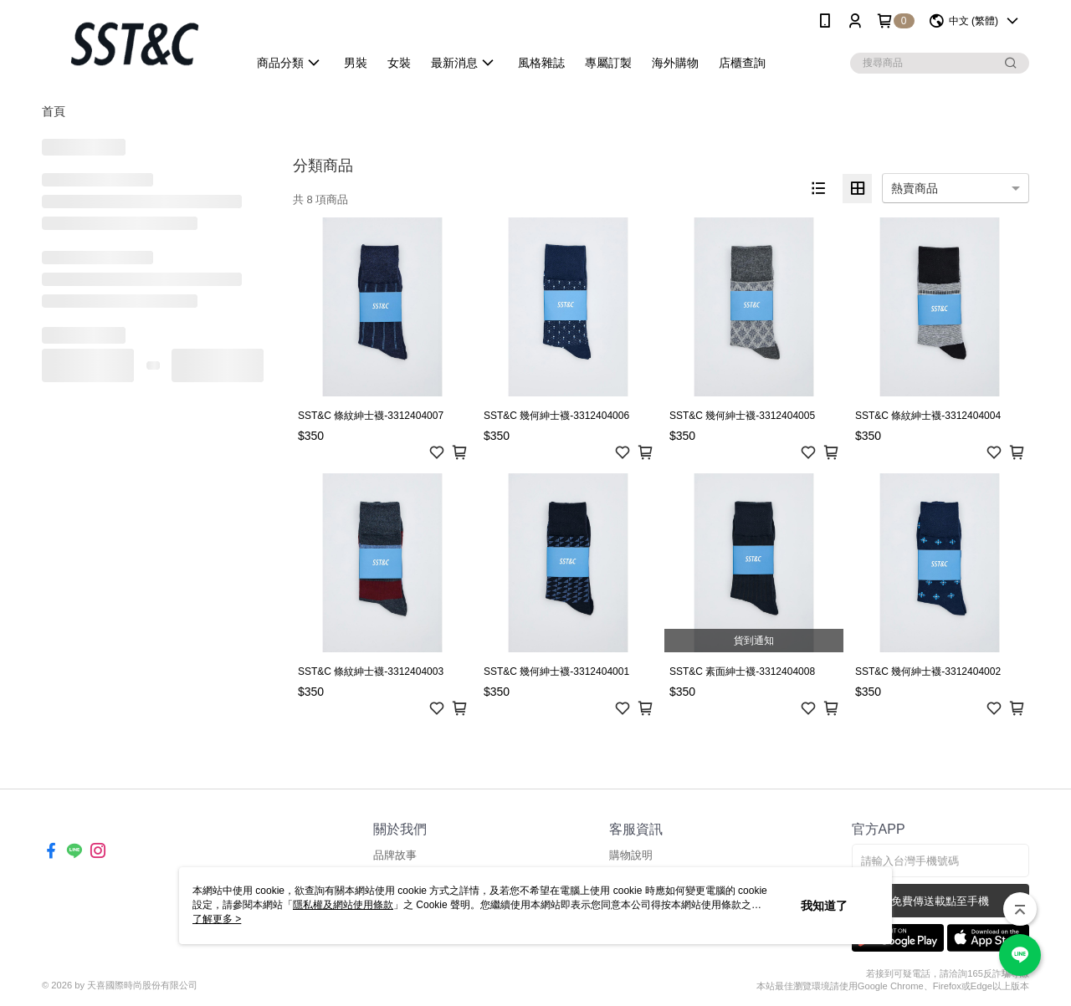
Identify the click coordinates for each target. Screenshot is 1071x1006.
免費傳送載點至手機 (940, 901)
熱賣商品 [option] (914, 188)
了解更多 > (216, 919)
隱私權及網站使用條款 (343, 905)
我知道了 (824, 905)
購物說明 (631, 855)
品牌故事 (395, 855)
